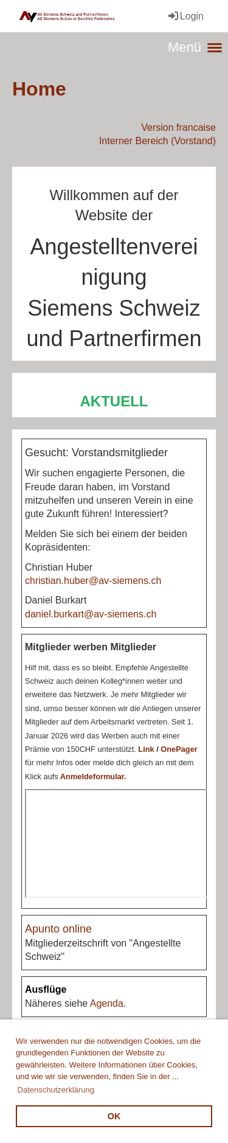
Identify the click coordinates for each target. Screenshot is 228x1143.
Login (185, 16)
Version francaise (178, 127)
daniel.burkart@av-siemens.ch (90, 614)
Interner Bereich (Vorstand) (157, 141)
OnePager (179, 749)
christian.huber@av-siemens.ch (93, 580)
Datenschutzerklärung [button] (56, 1089)
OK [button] (114, 1116)
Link (146, 749)
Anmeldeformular (92, 776)
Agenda (106, 1003)
